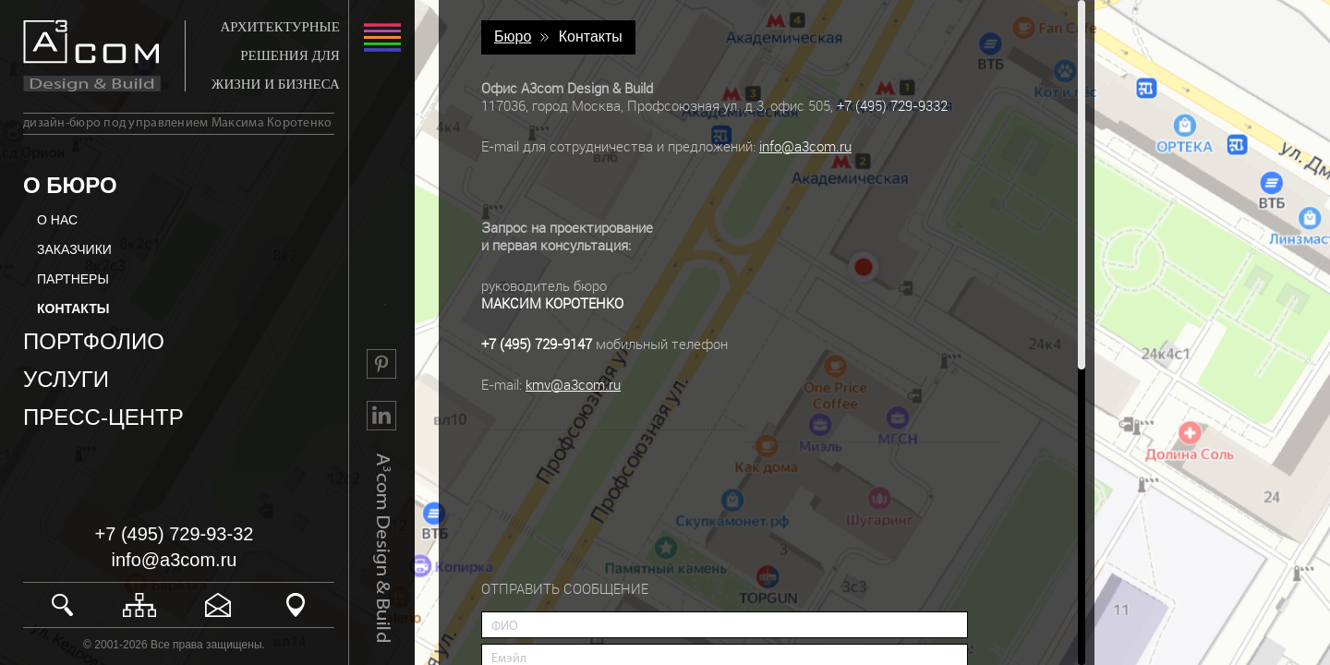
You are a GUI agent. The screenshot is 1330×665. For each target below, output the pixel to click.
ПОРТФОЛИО (93, 341)
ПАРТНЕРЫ (73, 279)
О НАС (57, 219)
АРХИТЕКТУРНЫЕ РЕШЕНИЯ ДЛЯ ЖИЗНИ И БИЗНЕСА (276, 55)
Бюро (512, 36)
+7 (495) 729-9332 (892, 105)
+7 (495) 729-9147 (536, 343)
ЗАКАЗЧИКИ (74, 249)
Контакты (591, 36)
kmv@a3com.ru (573, 384)
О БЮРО (70, 185)
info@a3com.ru (174, 560)
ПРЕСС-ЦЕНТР (103, 417)
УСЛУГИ (66, 379)
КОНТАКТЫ (73, 308)
